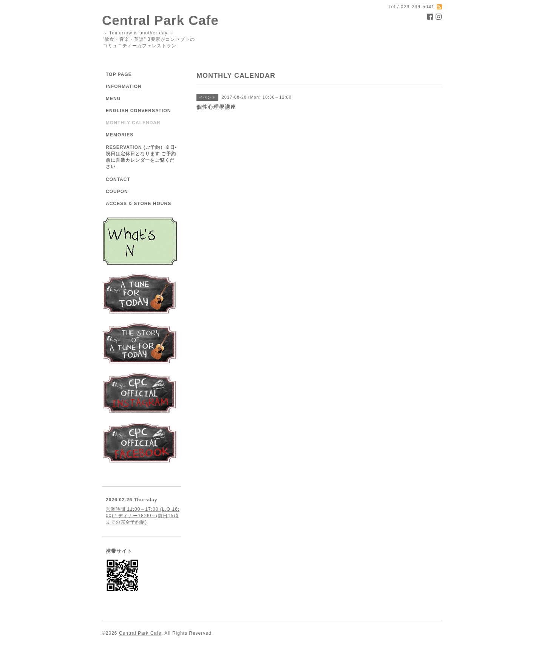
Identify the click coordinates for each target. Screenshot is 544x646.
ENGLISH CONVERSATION (138, 110)
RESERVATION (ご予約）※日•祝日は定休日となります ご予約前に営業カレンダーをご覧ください (141, 157)
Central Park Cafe (160, 20)
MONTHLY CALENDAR (133, 122)
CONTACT (118, 179)
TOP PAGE (119, 74)
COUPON (117, 191)
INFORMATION (124, 86)
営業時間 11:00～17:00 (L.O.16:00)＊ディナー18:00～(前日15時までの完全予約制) (142, 516)
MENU (113, 98)
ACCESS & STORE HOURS (138, 203)
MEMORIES (119, 135)
